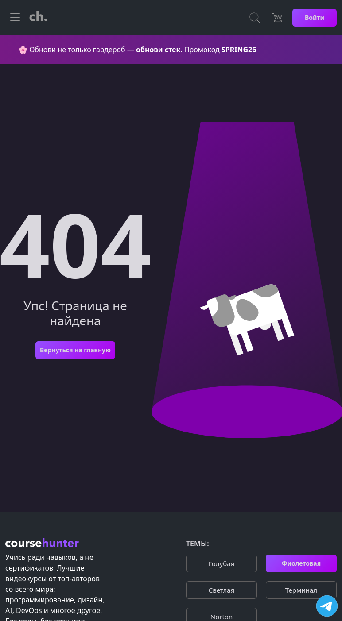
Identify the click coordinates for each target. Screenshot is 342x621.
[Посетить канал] (327, 606)
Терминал (301, 590)
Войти (314, 17)
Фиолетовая (301, 563)
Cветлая (221, 590)
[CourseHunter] (38, 18)
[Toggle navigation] (15, 17)
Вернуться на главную (75, 350)
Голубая (221, 563)
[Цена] (277, 17)
